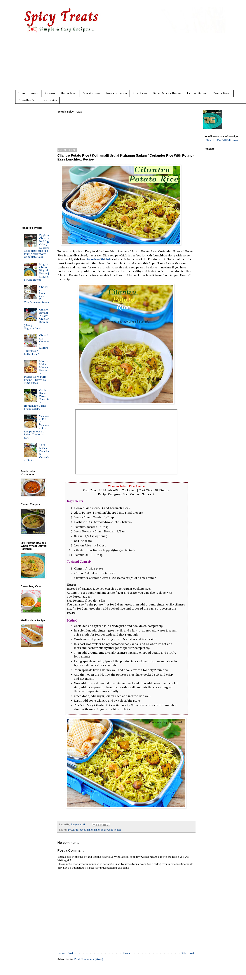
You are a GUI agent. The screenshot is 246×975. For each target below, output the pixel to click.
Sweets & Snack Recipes (167, 93)
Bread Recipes (26, 100)
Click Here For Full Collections (222, 140)
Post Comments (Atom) (88, 959)
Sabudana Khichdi (98, 259)
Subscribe (49, 93)
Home (21, 93)
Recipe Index (68, 93)
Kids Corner (140, 93)
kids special (79, 829)
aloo (69, 829)
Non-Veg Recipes (116, 93)
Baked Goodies (91, 93)
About (35, 93)
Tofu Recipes (49, 100)
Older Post (187, 953)
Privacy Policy (222, 93)
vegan (117, 829)
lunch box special (103, 829)
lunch (90, 829)
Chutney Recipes (197, 93)
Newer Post (65, 953)
